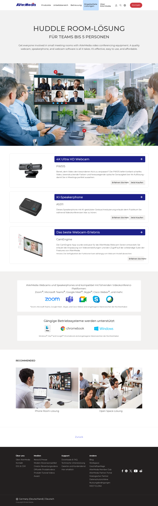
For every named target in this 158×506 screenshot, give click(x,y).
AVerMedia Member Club (100, 469)
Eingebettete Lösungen (90, 5)
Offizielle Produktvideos (44, 469)
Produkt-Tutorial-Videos (44, 473)
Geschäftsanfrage (97, 466)
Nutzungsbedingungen (99, 483)
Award (36, 476)
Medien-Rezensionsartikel (45, 463)
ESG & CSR (21, 466)
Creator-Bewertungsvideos (46, 466)
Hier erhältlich (68, 469)
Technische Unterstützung (73, 463)
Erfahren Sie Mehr (119, 182)
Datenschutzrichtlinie (98, 479)
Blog (91, 460)
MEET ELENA (95, 486)
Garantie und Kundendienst (74, 466)
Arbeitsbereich (60, 5)
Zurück (79, 436)
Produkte (46, 5)
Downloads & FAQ (70, 460)
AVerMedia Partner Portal (100, 473)
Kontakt (136, 5)
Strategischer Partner (98, 476)
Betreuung (76, 5)
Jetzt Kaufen (137, 182)
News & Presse (40, 460)
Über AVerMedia (105, 5)
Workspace (94, 463)
